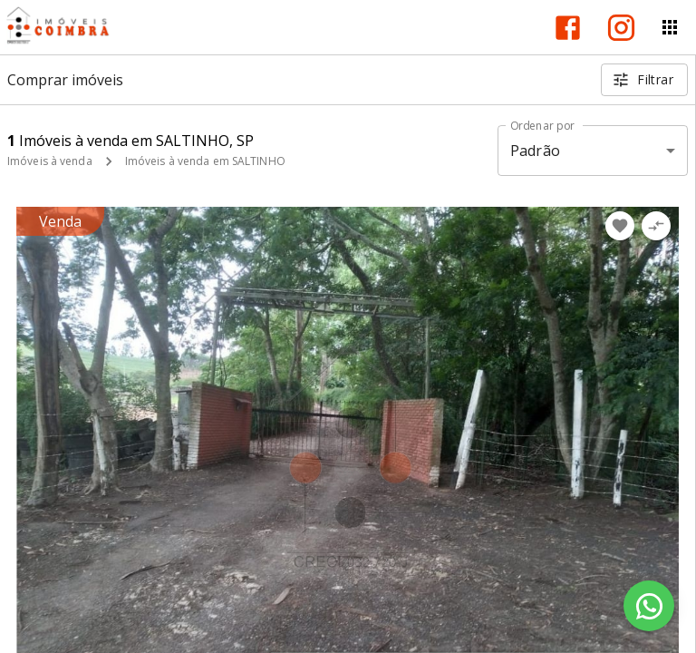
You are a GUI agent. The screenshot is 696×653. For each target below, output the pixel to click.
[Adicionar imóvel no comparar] (656, 225)
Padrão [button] (535, 151)
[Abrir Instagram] (621, 28)
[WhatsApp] (649, 605)
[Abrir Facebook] (568, 28)
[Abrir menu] (669, 27)
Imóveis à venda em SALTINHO (205, 161)
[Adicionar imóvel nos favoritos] (619, 225)
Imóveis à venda (49, 161)
